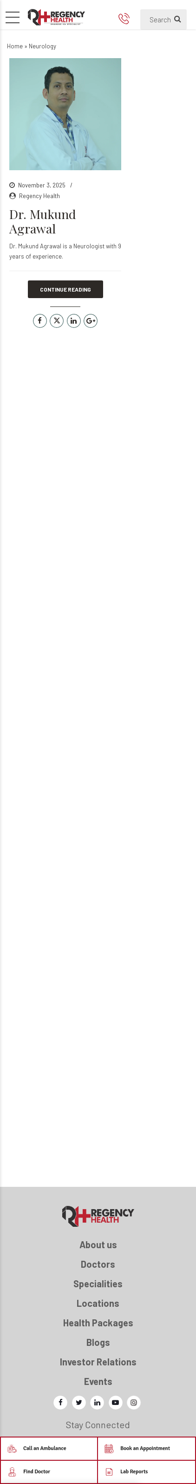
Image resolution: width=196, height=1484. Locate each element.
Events (98, 1381)
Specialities (98, 1283)
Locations (98, 1303)
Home (15, 46)
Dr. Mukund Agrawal (42, 221)
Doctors (98, 1264)
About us (98, 1244)
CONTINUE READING (65, 289)
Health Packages (98, 1322)
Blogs (98, 1342)
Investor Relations (98, 1361)
